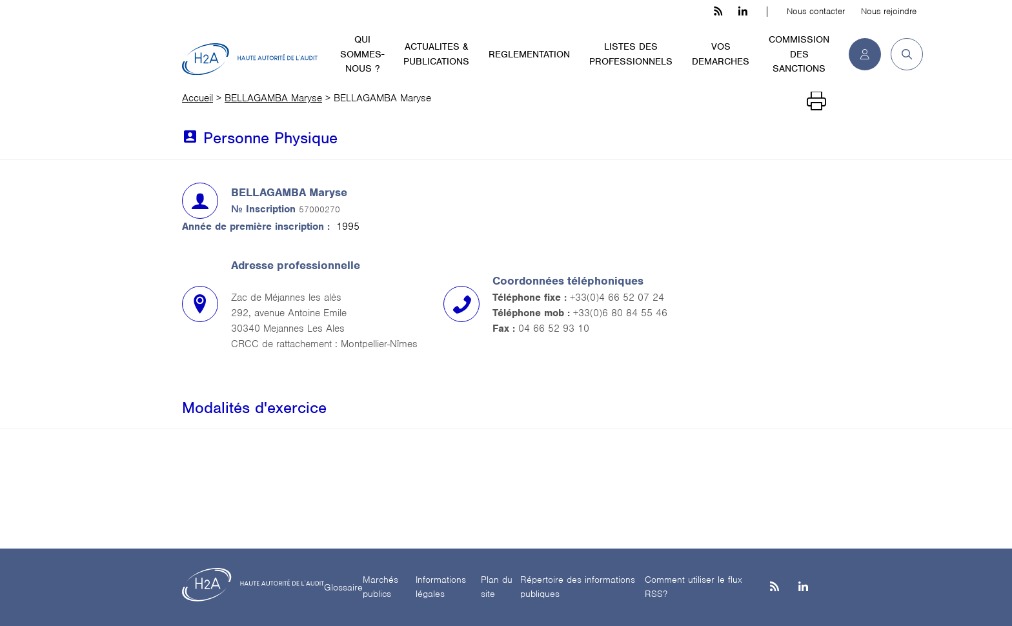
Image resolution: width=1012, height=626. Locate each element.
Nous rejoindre (888, 11)
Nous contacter (816, 11)
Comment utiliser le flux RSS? (693, 587)
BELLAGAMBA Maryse (273, 98)
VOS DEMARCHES (720, 54)
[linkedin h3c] (743, 11)
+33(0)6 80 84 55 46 (620, 313)
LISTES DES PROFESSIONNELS (631, 54)
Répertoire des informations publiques (577, 587)
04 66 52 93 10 (553, 328)
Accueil (197, 98)
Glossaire (343, 587)
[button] (902, 54)
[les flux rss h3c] (718, 11)
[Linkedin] (803, 587)
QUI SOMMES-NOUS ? (362, 54)
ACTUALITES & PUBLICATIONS (436, 54)
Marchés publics (380, 587)
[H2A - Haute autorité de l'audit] (250, 59)
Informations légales (441, 587)
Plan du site (496, 587)
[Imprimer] (816, 101)
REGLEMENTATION (529, 54)
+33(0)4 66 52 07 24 (617, 297)
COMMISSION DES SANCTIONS (799, 54)
